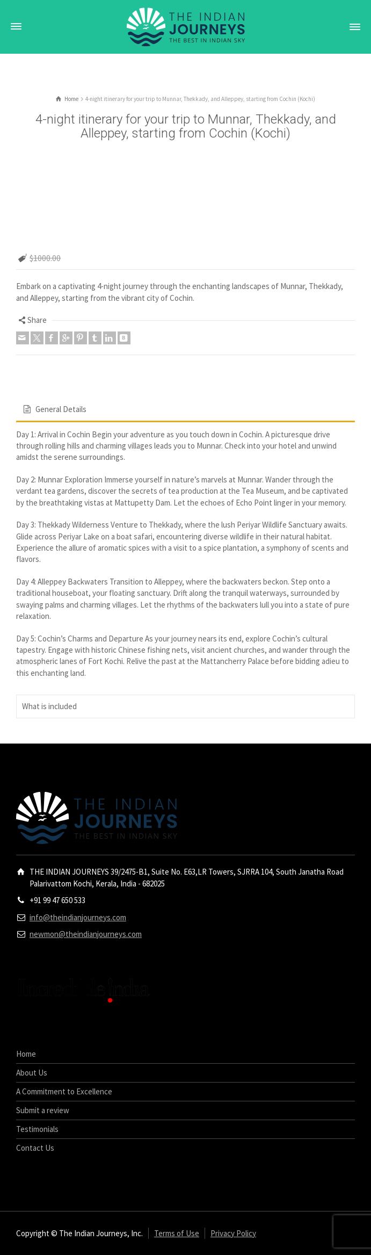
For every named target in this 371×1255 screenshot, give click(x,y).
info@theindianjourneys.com (78, 917)
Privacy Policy (233, 1233)
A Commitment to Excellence (64, 1091)
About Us (31, 1073)
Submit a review (42, 1110)
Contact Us (35, 1148)
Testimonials (37, 1129)
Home (26, 1054)
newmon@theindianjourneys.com (86, 934)
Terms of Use (176, 1233)
